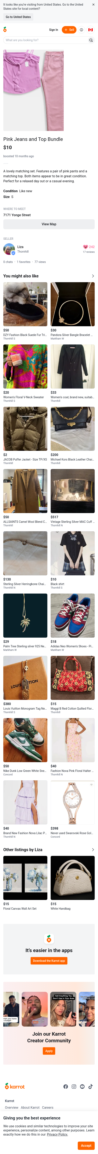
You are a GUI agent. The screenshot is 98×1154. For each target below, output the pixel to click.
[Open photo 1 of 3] (33, 90)
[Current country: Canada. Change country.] (90, 30)
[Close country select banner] (93, 4)
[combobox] (45, 40)
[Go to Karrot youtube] (82, 1086)
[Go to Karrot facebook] (65, 1086)
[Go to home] (5, 30)
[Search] (91, 40)
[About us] (81, 30)
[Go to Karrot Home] (15, 1086)
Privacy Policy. (57, 1134)
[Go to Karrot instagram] (74, 1086)
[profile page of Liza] (9, 249)
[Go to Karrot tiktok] (90, 1086)
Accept (86, 1146)
